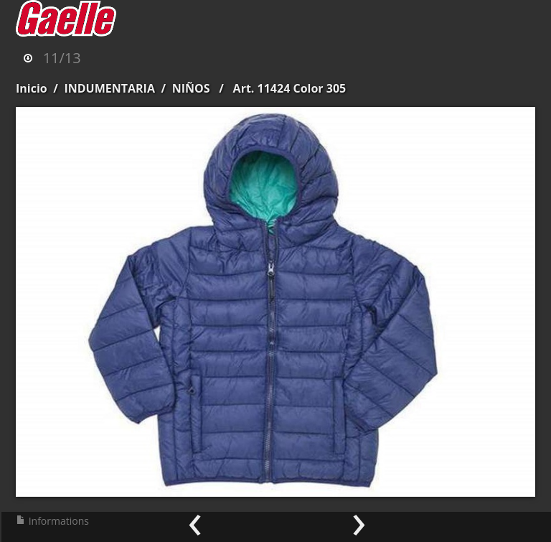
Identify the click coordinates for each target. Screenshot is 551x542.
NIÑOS (191, 88)
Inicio (31, 88)
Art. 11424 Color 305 (290, 88)
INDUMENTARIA (109, 88)
